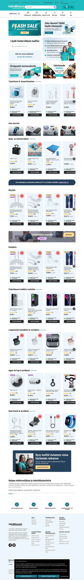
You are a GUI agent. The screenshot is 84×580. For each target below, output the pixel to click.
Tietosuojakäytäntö (49, 522)
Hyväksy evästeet (26, 576)
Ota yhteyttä (34, 523)
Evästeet (47, 523)
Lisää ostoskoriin (16, 114)
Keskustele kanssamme (42, 467)
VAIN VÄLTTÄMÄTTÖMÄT (49, 576)
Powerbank (62, 13)
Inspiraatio (47, 525)
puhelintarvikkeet (20, 493)
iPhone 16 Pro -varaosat (64, 541)
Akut (71, 13)
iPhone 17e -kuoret (35, 545)
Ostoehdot (34, 520)
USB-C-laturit (61, 525)
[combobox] (40, 7)
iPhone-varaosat (62, 534)
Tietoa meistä (48, 520)
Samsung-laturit (62, 523)
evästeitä (49, 564)
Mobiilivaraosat (27, 13)
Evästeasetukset (64, 576)
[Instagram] (14, 545)
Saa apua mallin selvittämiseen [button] (24, 56)
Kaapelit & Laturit (46, 13)
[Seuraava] (74, 101)
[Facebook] (10, 545)
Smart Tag (61, 529)
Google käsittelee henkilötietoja (28, 567)
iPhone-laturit (62, 521)
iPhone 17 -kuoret (35, 535)
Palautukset (34, 522)
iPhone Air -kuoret (35, 537)
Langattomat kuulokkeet (64, 527)
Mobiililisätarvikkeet (36, 13)
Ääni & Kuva (54, 13)
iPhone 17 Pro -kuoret (36, 539)
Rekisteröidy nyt (64, 182)
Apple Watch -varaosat (64, 543)
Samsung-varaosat (63, 536)
